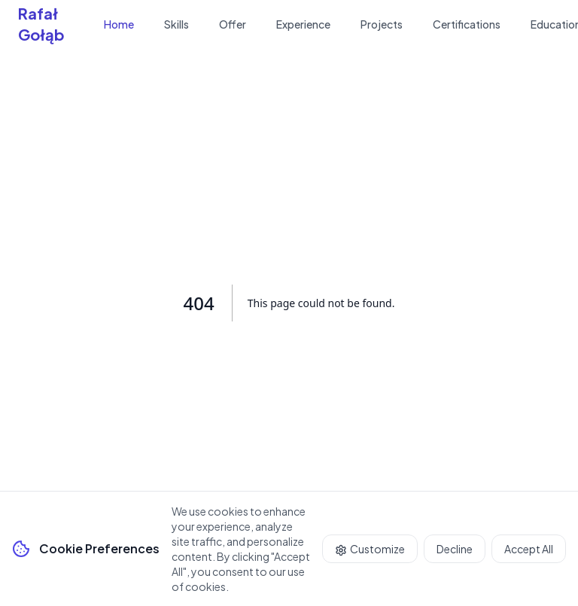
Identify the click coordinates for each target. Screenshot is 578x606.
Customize (370, 549)
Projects (381, 24)
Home (119, 24)
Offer (232, 24)
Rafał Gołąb (41, 24)
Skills (176, 24)
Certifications (466, 24)
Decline (455, 549)
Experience (303, 24)
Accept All (528, 549)
